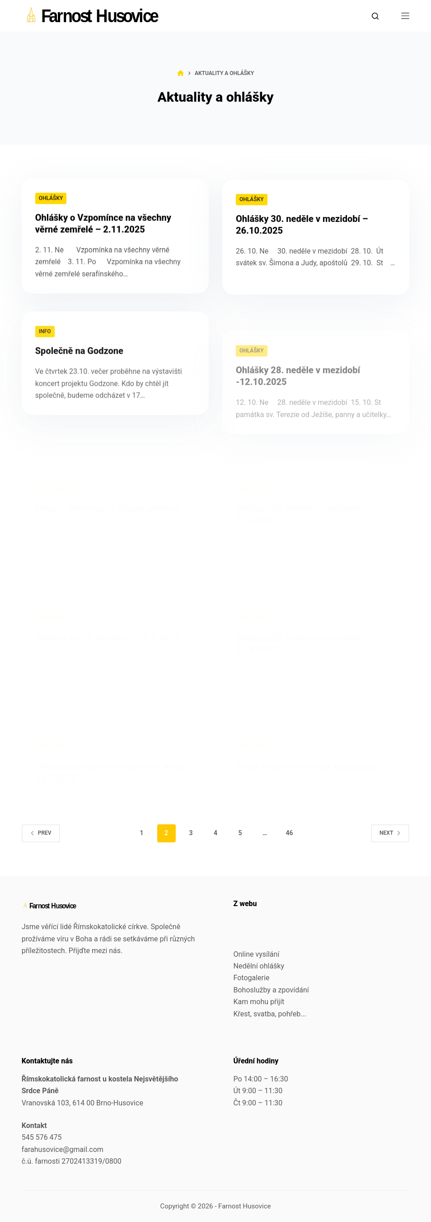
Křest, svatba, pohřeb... (270, 1014)
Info (45, 343)
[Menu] (405, 16)
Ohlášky (51, 199)
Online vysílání (257, 954)
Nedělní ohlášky (259, 966)
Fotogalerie (252, 977)
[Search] (375, 16)
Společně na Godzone (79, 362)
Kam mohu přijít (259, 1001)
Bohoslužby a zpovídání (271, 990)
